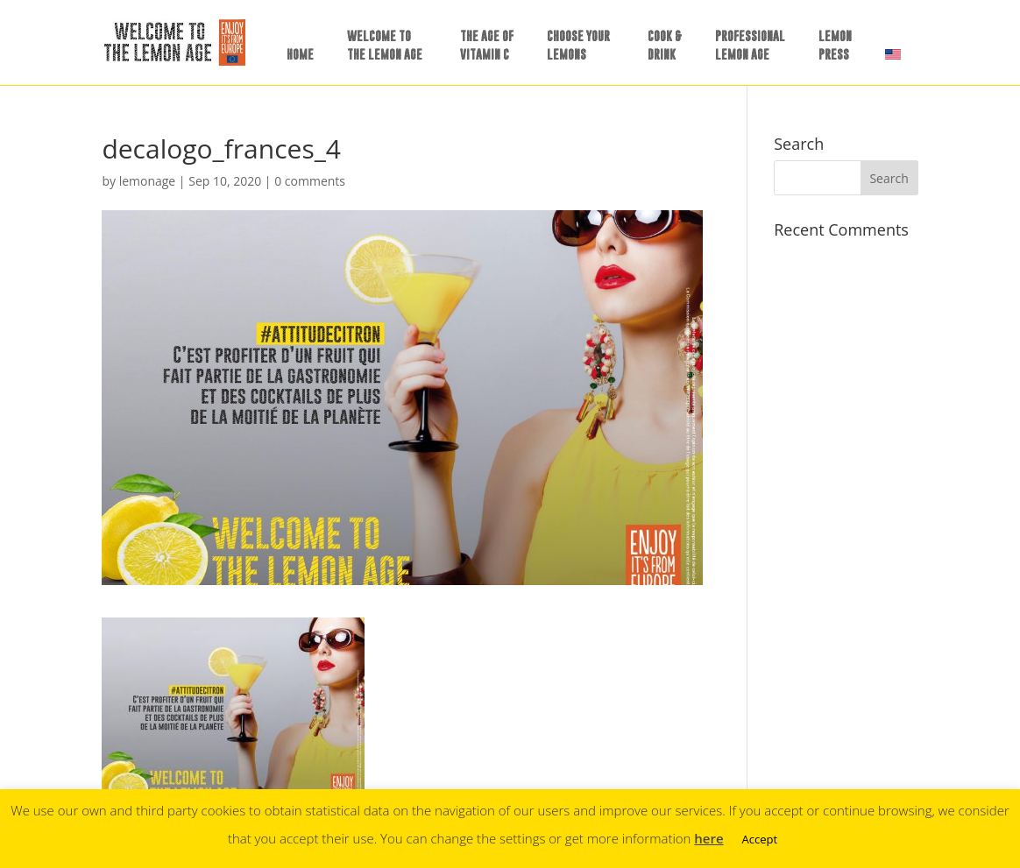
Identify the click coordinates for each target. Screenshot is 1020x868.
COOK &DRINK (665, 44)
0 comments (309, 181)
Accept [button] (760, 839)
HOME (300, 53)
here (708, 838)
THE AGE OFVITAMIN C (487, 44)
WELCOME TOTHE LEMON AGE (384, 44)
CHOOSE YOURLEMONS (578, 44)
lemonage (147, 181)
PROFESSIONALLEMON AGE (750, 44)
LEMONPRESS (835, 44)
